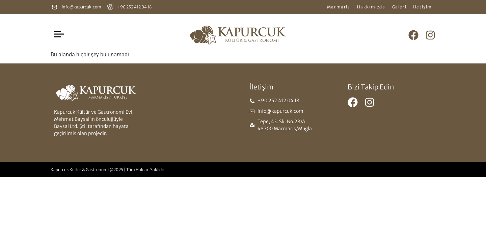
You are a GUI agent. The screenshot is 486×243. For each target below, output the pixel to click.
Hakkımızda (371, 6)
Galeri (399, 6)
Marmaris (338, 6)
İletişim (422, 6)
